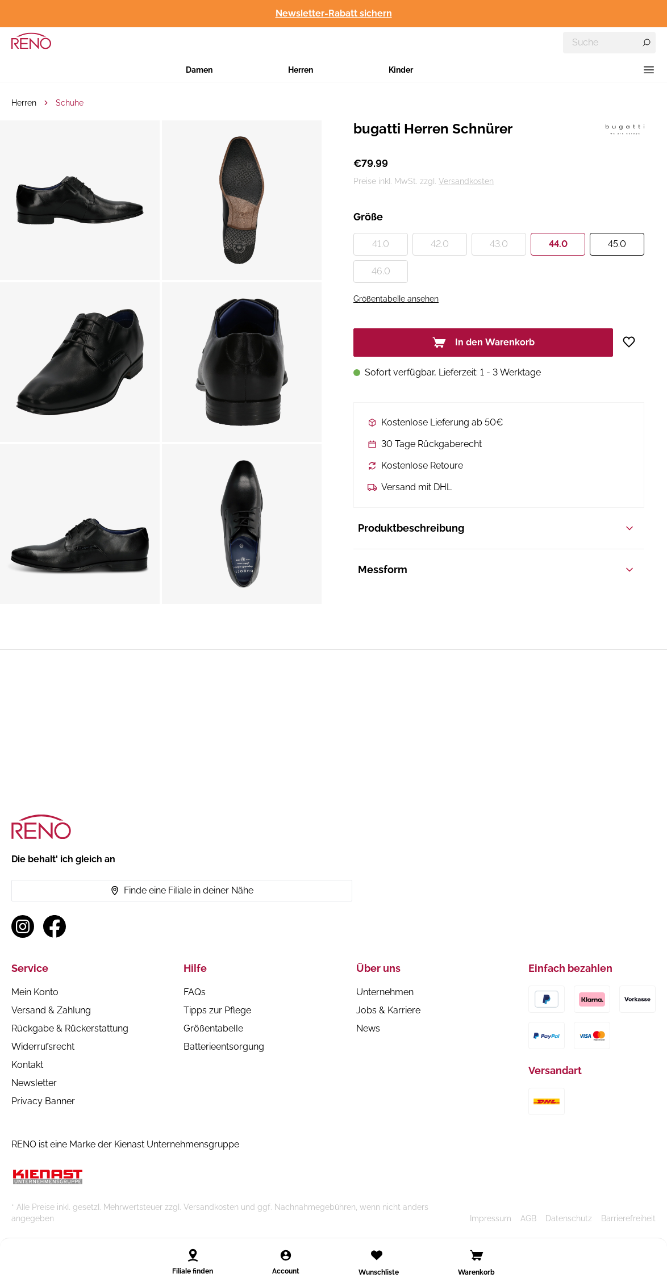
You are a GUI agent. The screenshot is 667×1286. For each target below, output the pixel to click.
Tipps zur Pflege (217, 1010)
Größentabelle (213, 1028)
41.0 (380, 244)
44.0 (558, 244)
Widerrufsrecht (42, 1046)
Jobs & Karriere (388, 1010)
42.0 (440, 244)
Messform (496, 569)
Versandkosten (466, 181)
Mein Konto (35, 992)
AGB (528, 1218)
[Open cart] (476, 1255)
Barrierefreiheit (628, 1218)
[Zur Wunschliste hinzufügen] (633, 342)
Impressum (490, 1218)
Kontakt (27, 1064)
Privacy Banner (43, 1101)
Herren (300, 69)
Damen (199, 69)
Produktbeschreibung (496, 528)
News (368, 1028)
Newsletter (34, 1083)
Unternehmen (385, 992)
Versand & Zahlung (51, 1010)
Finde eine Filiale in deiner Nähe (181, 890)
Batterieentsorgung (224, 1046)
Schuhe (70, 102)
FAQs (195, 992)
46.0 (381, 271)
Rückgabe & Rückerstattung (69, 1028)
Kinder (401, 69)
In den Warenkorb (483, 342)
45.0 (617, 244)
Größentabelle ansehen (396, 298)
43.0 (499, 244)
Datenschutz (568, 1218)
